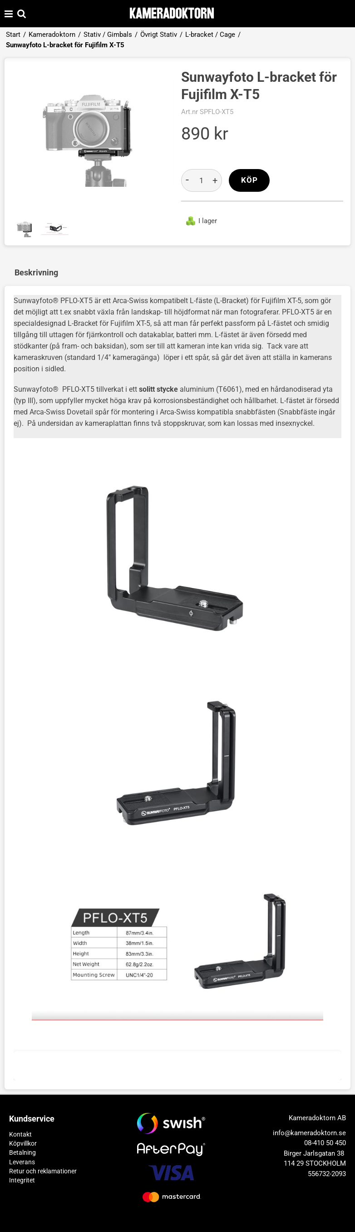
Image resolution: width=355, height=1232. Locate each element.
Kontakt (20, 1134)
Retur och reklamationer (43, 1171)
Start (13, 34)
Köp (249, 180)
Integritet (22, 1180)
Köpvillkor (23, 1143)
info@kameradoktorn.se (309, 1133)
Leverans (22, 1162)
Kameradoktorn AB (317, 1118)
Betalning (22, 1152)
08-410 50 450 (325, 1143)
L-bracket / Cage (210, 34)
